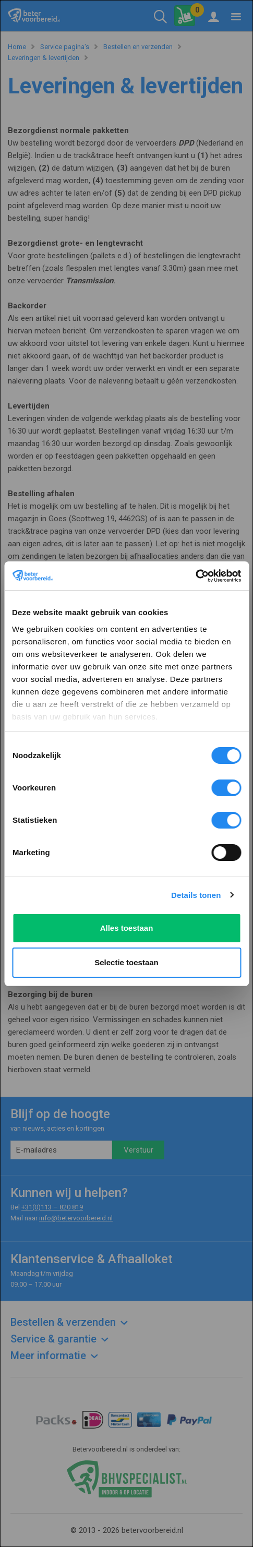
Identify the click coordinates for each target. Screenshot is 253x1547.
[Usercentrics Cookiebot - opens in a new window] (195, 576)
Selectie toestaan (126, 962)
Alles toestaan (126, 928)
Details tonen (196, 895)
